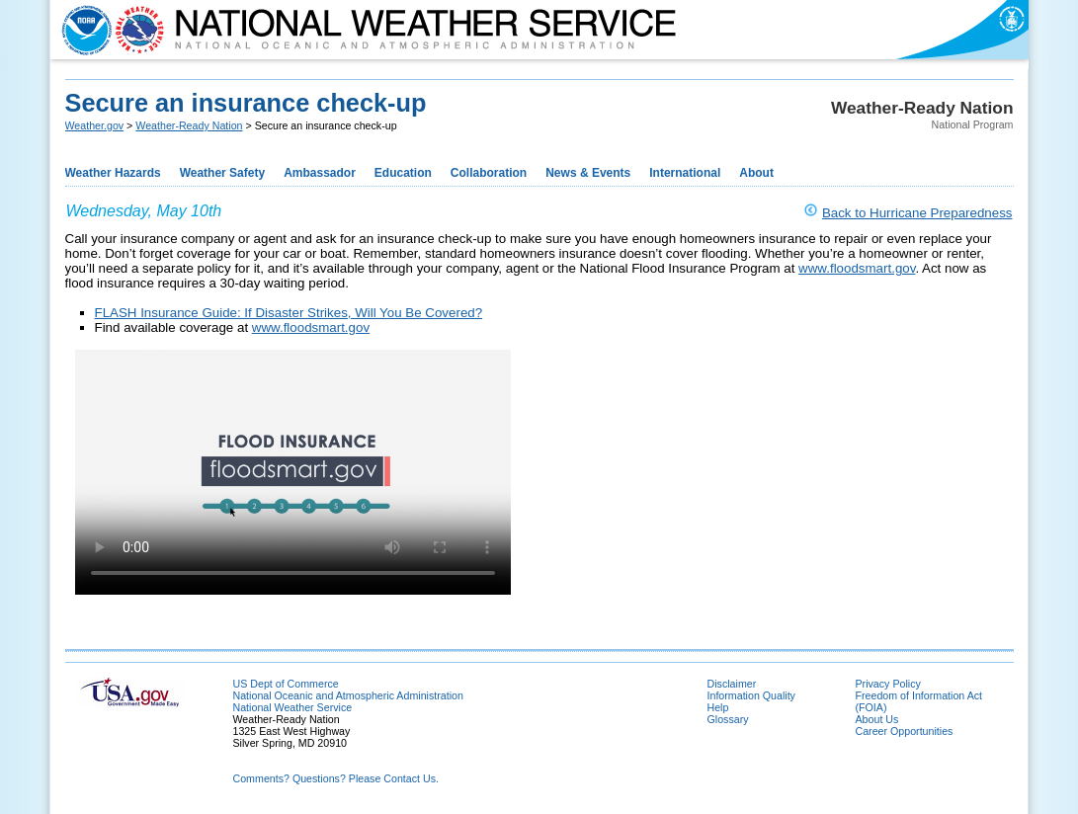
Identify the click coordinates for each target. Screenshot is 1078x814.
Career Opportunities (905, 731)
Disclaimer (732, 684)
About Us (877, 719)
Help (718, 707)
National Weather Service (293, 707)
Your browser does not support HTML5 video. (293, 472)
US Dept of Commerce (286, 684)
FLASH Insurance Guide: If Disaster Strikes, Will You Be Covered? (289, 312)
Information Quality (751, 695)
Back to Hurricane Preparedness (917, 212)
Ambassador (320, 173)
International (684, 173)
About (756, 173)
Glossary (728, 719)
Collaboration (489, 173)
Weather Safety (222, 173)
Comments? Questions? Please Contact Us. (336, 778)
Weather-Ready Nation (188, 125)
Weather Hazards (113, 173)
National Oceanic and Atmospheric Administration (348, 695)
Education (403, 173)
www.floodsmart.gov (856, 268)
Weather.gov (94, 125)
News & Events (587, 173)
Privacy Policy (888, 684)
